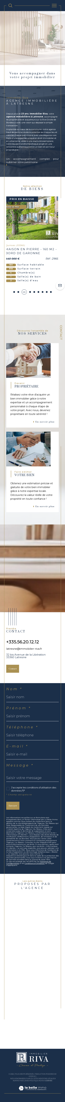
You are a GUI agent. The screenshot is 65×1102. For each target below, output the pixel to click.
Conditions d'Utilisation (35, 863)
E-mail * (17, 746)
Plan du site (31, 1078)
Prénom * (18, 708)
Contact (61, 332)
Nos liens (24, 1081)
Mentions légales (46, 1078)
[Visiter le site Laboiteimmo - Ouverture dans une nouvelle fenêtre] (32, 1091)
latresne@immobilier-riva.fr (24, 648)
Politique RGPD (37, 1081)
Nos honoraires (17, 1078)
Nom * (14, 689)
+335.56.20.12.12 (22, 641)
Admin (16, 1081)
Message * (20, 765)
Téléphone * (22, 727)
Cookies (48, 1081)
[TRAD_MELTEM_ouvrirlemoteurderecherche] (10, 5)
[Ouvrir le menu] (54, 5)
